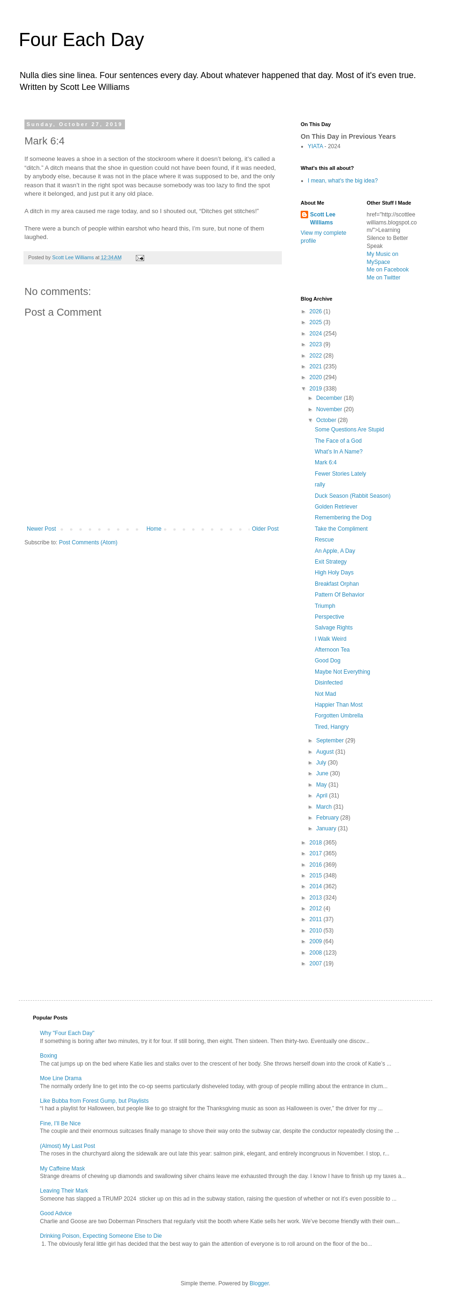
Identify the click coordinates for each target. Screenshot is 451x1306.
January (327, 828)
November (330, 409)
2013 (317, 897)
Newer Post (41, 529)
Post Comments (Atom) (88, 542)
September (330, 740)
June (323, 773)
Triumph (325, 606)
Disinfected (328, 682)
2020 (317, 377)
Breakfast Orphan (337, 584)
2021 (317, 366)
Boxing (48, 1055)
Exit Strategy (331, 561)
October (327, 420)
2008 (317, 952)
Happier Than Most (339, 704)
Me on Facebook (388, 269)
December (330, 398)
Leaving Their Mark (64, 1190)
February (328, 817)
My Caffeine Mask (62, 1168)
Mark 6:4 (326, 462)
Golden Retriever (336, 506)
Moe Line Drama (61, 1078)
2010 (317, 930)
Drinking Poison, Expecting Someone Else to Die (101, 1236)
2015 (317, 875)
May (322, 784)
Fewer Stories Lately (340, 473)
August (325, 752)
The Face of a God (338, 441)
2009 (317, 941)
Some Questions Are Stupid (349, 429)
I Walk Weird (330, 639)
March (325, 807)
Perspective (329, 616)
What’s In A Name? (339, 451)
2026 (317, 311)
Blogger (259, 1283)
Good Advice (56, 1213)
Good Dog (328, 660)
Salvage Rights (334, 627)
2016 (317, 864)
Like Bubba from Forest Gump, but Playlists (94, 1101)
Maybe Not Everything (342, 672)
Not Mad (325, 694)
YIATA (315, 146)
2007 (317, 963)
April (322, 795)
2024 (317, 333)
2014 (317, 886)
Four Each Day (81, 39)
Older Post (265, 529)
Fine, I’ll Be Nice (60, 1123)
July (322, 762)
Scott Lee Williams (322, 218)
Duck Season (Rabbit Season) (352, 496)
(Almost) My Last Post (67, 1146)
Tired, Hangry (332, 727)
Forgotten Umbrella (339, 715)
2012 (317, 908)
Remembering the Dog (343, 517)
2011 (317, 919)
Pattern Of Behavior (339, 594)
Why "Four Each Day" (67, 1033)
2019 (317, 388)
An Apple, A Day (335, 551)
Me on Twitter (384, 277)
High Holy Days (334, 572)
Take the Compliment (341, 529)
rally (320, 484)
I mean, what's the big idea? (343, 180)
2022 (317, 355)
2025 (317, 322)
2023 (317, 344)
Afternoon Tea (332, 649)
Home (154, 529)
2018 (317, 842)
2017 (317, 853)
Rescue (324, 539)
